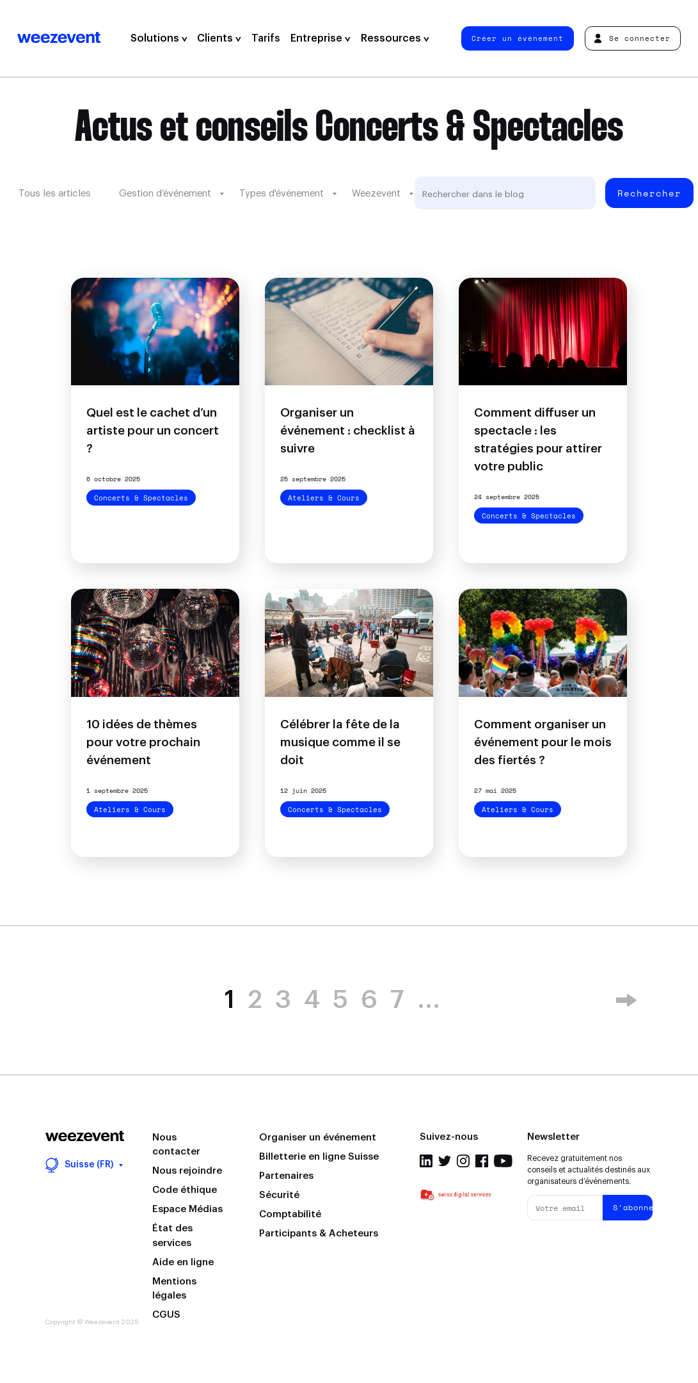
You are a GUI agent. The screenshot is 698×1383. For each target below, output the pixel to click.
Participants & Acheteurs (318, 1233)
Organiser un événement (317, 1137)
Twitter (444, 1161)
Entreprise (320, 38)
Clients (219, 38)
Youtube (503, 1161)
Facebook (481, 1161)
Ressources (395, 38)
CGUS (166, 1315)
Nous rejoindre (187, 1171)
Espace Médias (187, 1209)
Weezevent (58, 38)
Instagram (463, 1161)
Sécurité (279, 1195)
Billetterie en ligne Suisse (319, 1157)
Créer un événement (518, 38)
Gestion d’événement (165, 193)
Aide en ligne (183, 1262)
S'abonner (633, 1207)
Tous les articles (55, 193)
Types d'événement (281, 193)
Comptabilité (290, 1214)
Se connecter (632, 38)
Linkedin (426, 1161)
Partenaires (286, 1176)
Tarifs (265, 38)
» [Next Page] (626, 1000)
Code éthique (184, 1190)
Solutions (159, 38)
